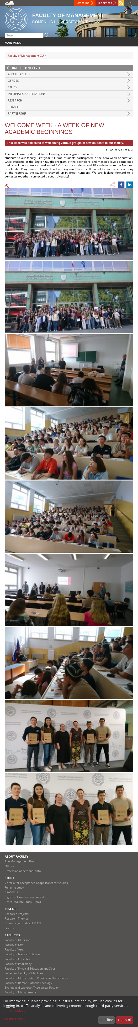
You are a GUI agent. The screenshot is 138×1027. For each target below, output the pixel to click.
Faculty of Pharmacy (18, 964)
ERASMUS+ (12, 892)
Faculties (12, 935)
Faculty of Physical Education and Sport (30, 968)
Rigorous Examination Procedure (26, 897)
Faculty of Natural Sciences (23, 954)
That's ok (124, 1019)
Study (12, 87)
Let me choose (14, 1019)
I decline (106, 1019)
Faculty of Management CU (26, 56)
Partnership (17, 113)
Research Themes (17, 918)
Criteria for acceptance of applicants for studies (36, 883)
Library (9, 928)
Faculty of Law (14, 945)
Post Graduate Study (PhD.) (23, 902)
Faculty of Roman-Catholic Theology (28, 983)
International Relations (27, 94)
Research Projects (17, 914)
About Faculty (19, 74)
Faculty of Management (20, 992)
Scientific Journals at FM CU (23, 923)
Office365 (83, 3)
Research (15, 100)
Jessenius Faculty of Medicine (24, 973)
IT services (105, 3)
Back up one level (26, 68)
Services (14, 107)
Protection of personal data (23, 871)
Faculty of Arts (14, 949)
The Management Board (21, 861)
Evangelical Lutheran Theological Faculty (31, 988)
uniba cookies (14, 1010)
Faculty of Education (18, 959)
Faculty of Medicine (17, 940)
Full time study (14, 887)
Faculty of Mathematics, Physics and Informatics (36, 978)
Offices (13, 81)
